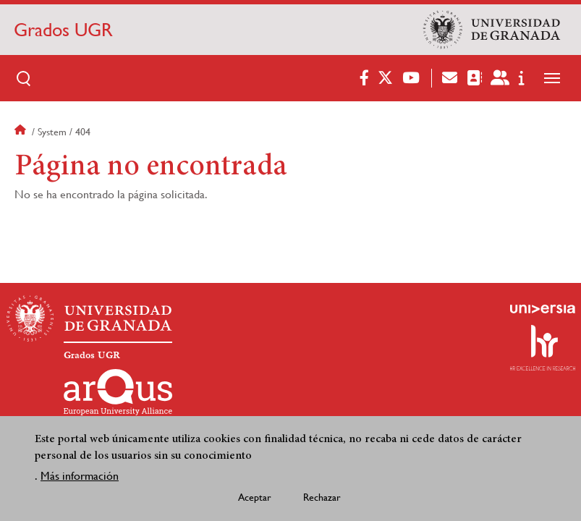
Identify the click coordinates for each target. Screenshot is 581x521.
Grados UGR (63, 29)
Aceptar (254, 501)
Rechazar (322, 501)
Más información (80, 479)
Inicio (21, 131)
